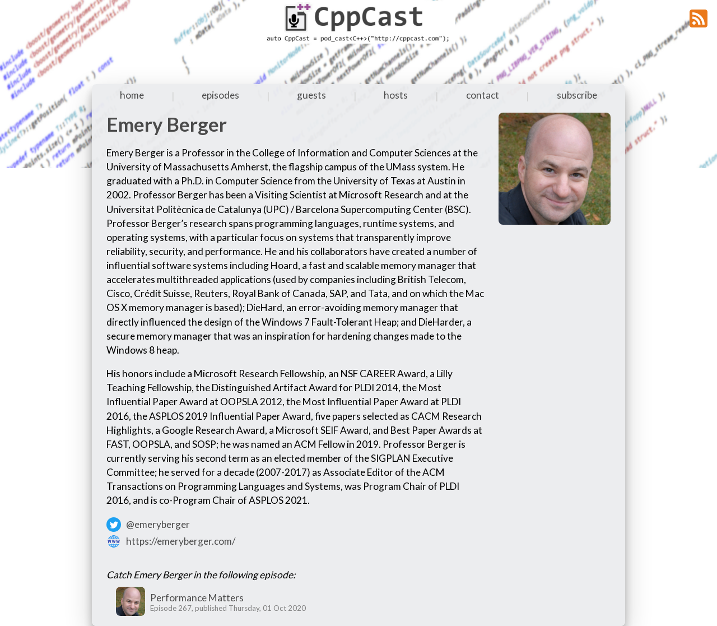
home (132, 95)
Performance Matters (197, 598)
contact (482, 95)
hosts (396, 95)
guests (311, 95)
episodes (220, 95)
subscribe (577, 95)
